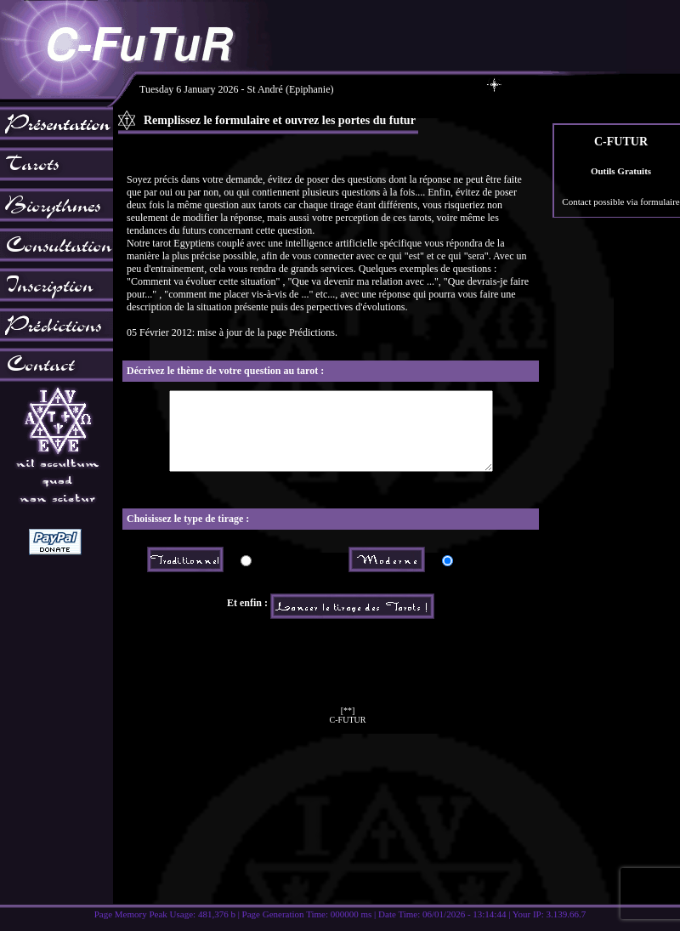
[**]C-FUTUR (348, 730)
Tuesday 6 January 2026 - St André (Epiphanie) (320, 89)
